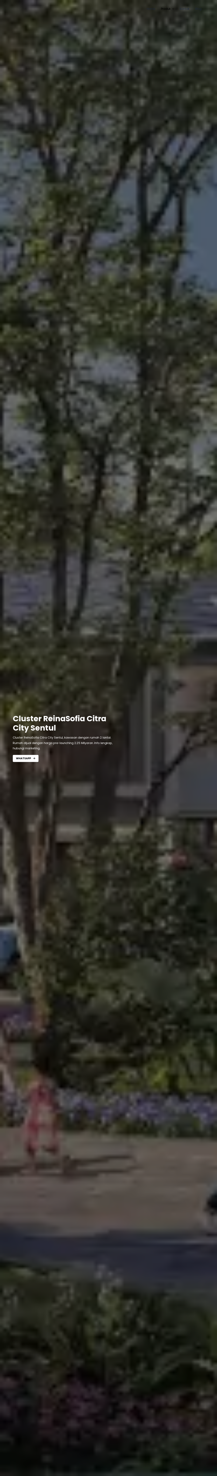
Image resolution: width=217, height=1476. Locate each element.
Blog (198, 9)
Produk (167, 9)
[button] (26, 758)
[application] (172, 9)
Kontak (185, 9)
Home (151, 9)
